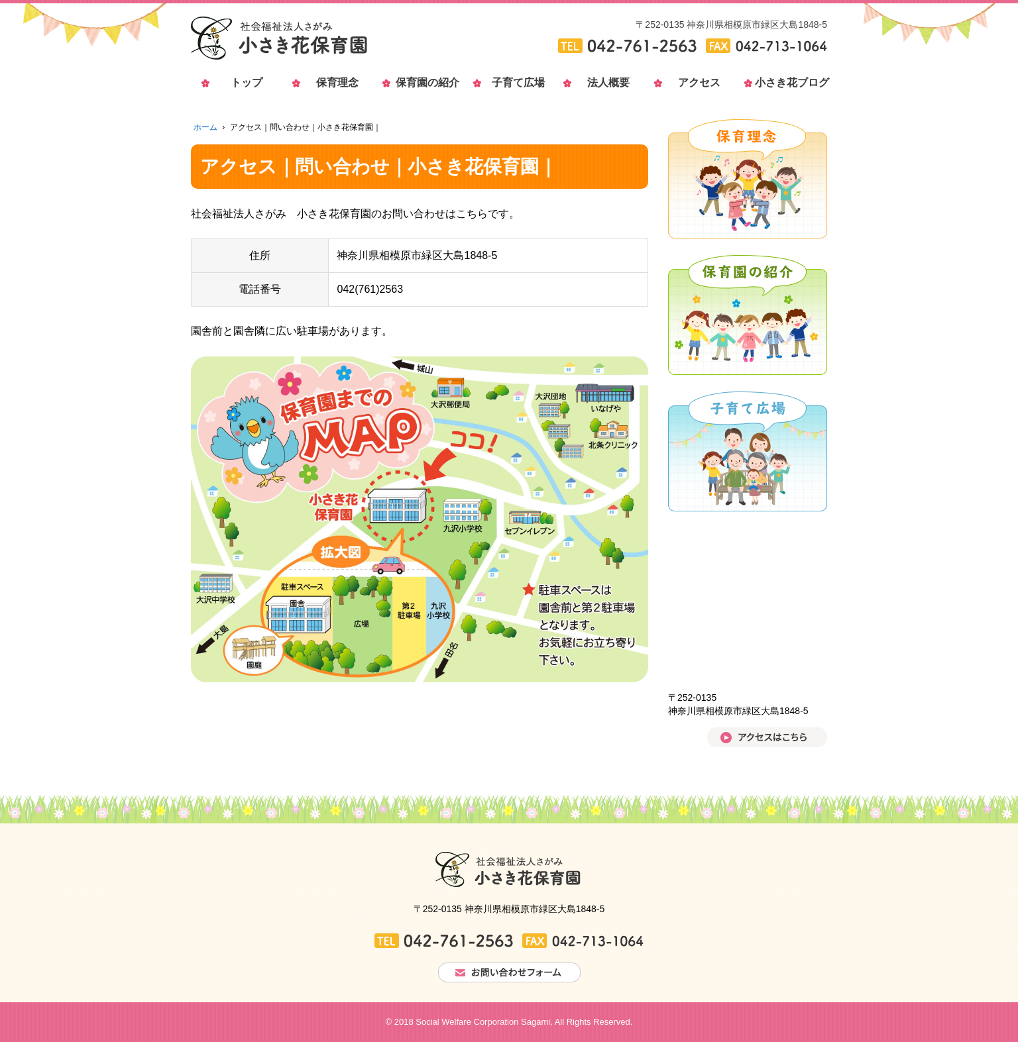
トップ (246, 82)
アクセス (699, 82)
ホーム (205, 127)
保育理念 (337, 82)
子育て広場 (518, 82)
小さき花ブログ (789, 82)
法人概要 (608, 82)
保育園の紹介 (427, 82)
